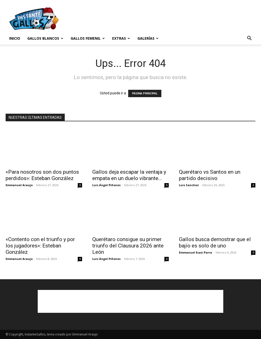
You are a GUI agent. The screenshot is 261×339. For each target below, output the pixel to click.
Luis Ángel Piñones (106, 185)
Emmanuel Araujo (19, 185)
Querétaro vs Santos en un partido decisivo (209, 175)
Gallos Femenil (88, 38)
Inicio (14, 38)
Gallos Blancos (45, 38)
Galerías (148, 38)
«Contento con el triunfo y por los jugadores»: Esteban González (40, 245)
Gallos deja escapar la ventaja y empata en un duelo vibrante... (129, 175)
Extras (121, 38)
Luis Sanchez (189, 185)
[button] (249, 38)
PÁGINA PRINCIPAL (145, 93)
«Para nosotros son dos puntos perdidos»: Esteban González (42, 175)
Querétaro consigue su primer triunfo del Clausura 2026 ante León (128, 245)
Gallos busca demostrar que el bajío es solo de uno (215, 242)
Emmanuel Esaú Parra (195, 252)
